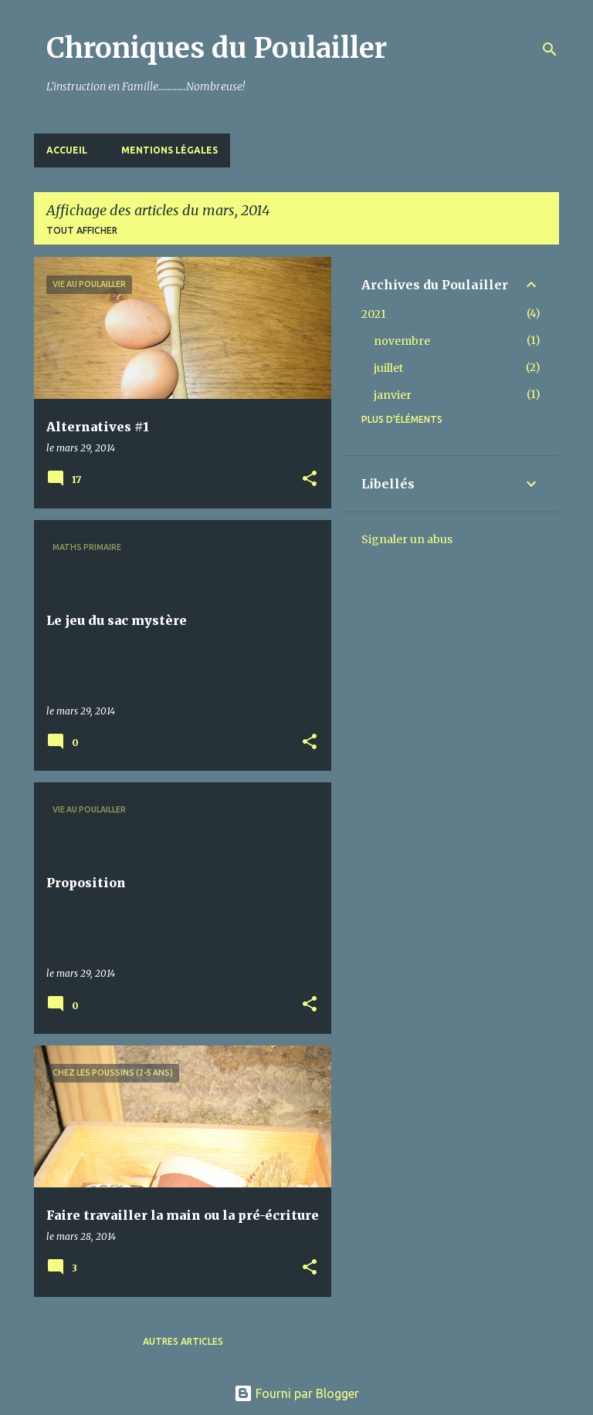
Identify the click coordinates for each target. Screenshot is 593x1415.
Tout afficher (81, 230)
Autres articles (183, 1341)
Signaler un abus (406, 539)
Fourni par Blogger (296, 1393)
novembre (402, 341)
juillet (388, 368)
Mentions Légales (169, 150)
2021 (373, 314)
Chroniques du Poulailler (216, 48)
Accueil (66, 150)
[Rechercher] (549, 49)
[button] (309, 479)
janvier (393, 395)
